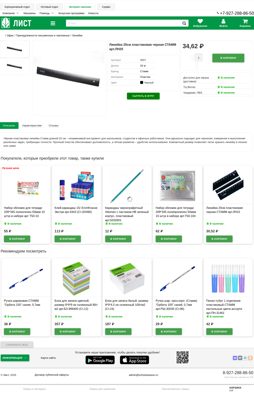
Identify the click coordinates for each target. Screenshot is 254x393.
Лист (6, 374)
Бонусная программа (71, 13)
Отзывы (54, 125)
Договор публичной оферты (52, 374)
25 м (143, 65)
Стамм (144, 71)
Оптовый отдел (49, 6)
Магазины (29, 13)
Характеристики (32, 125)
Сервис (106, 6)
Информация (12, 357)
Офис (10, 35)
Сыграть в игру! (143, 96)
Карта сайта (48, 357)
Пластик (145, 76)
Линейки (77, 35)
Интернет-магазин (80, 6)
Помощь (45, 13)
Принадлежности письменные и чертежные (43, 35)
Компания (9, 13)
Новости (93, 13)
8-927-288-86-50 (238, 372)
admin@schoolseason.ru (141, 374)
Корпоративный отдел (17, 6)
